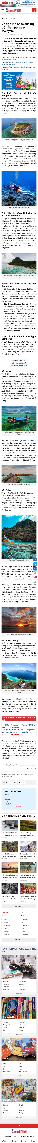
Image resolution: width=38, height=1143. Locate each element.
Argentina (6, 1113)
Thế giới (12, 19)
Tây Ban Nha (23, 1071)
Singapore (22, 981)
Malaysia (6, 984)
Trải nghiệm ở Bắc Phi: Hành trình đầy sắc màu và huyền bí (28, 856)
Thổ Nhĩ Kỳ (6, 1071)
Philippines (25, 935)
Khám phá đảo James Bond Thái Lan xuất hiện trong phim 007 (28, 877)
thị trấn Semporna (7, 776)
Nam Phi (24, 925)
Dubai (5, 1027)
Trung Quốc (6, 1025)
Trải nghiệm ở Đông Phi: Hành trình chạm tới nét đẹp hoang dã (10, 877)
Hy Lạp (6, 922)
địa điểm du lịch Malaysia (28, 774)
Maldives (6, 989)
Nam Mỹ (6, 928)
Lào (20, 986)
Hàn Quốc (8, 804)
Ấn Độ (7, 794)
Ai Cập (21, 1113)
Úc (4, 1030)
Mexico (21, 1110)
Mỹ (23, 922)
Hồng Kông (22, 1025)
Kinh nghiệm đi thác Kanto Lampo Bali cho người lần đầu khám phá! (10, 899)
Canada (5, 1105)
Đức (4, 1066)
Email (25, 1141)
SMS (15, 1141)
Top (34, 1141)
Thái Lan (6, 981)
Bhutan (7, 799)
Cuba (7, 801)
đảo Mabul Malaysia (14, 774)
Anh (4, 1064)
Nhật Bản (6, 932)
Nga (23, 928)
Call (5, 1141)
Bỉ (5, 797)
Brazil (21, 1105)
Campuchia (6, 986)
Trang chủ (5, 19)
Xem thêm (19, 993)
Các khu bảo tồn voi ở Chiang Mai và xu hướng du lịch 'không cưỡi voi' (9, 856)
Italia (20, 1066)
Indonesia (22, 984)
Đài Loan (22, 1027)
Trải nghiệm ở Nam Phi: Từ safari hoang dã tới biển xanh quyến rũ (9, 835)
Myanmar (7, 925)
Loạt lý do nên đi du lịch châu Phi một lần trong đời (28, 899)
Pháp (23, 932)
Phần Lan (7, 935)
